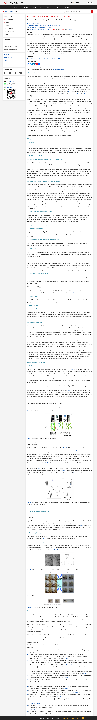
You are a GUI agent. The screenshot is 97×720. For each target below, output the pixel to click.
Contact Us (6, 60)
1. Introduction (32, 73)
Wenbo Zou (37, 23)
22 (48, 462)
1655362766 (10, 87)
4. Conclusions (32, 611)
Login (90, 2)
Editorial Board (9, 28)
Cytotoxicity (55, 58)
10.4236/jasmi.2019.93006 (35, 29)
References (30, 647)
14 (47, 106)
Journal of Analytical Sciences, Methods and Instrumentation (41, 16)
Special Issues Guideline (10, 49)
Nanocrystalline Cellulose (33, 58)
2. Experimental (32, 139)
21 (46, 462)
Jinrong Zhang (30, 23)
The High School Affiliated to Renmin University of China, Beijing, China (44, 25)
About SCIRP (75, 718)
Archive (7, 25)
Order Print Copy (8, 57)
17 (74, 133)
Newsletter (6, 54)
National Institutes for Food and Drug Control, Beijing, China (41, 27)
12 (36, 96)
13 (38, 96)
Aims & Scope (9, 19)
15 (72, 112)
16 (72, 133)
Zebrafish (60, 58)
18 (71, 292)
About (49, 7)
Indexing (7, 34)
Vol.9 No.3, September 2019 (63, 16)
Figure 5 (56, 549)
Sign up (42, 718)
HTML (47, 29)
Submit (66, 7)
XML (51, 29)
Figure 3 (29, 515)
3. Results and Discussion (36, 362)
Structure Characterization (45, 58)
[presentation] (33, 287)
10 (32, 96)
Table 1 (72, 369)
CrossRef (66, 658)
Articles (16, 7)
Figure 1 (69, 390)
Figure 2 (65, 447)
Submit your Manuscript (53, 718)
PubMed (71, 664)
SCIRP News (66, 718)
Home (8, 7)
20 (39, 450)
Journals (25, 7)
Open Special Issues (9, 43)
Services (57, 7)
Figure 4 (44, 538)
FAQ (5, 63)
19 (73, 292)
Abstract (29, 32)
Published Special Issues (10, 46)
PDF (44, 29)
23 (81, 525)
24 (49, 536)
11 (34, 96)
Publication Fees (9, 31)
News (41, 7)
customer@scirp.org (11, 81)
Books (34, 7)
